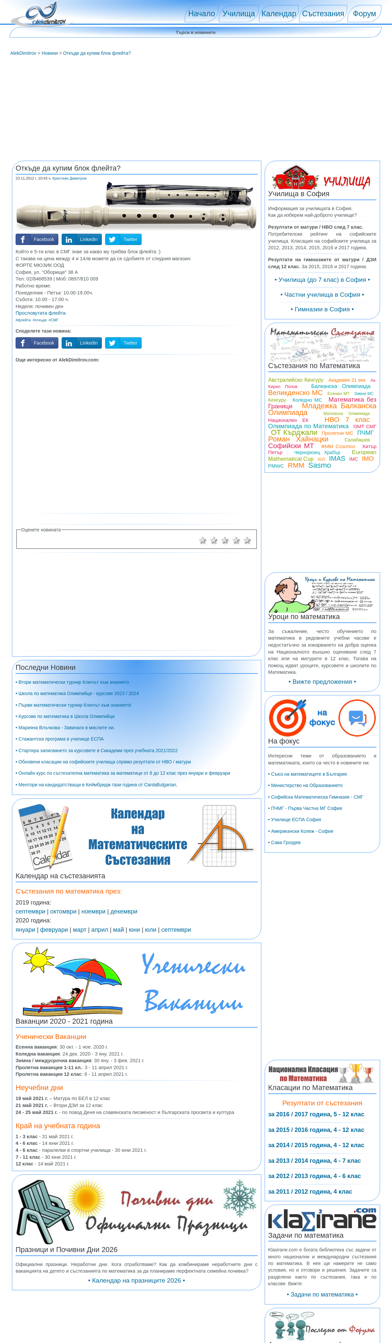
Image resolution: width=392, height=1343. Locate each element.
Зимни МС (363, 393)
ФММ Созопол (338, 446)
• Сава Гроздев (284, 842)
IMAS (337, 458)
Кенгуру (277, 400)
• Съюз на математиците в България (307, 774)
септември (30, 911)
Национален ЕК (288, 420)
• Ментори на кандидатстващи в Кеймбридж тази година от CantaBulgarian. (96, 784)
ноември (93, 911)
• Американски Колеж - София (300, 831)
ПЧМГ (365, 433)
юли (150, 929)
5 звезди (247, 540)
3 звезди (224, 540)
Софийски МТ (291, 445)
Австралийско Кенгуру (295, 380)
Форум (364, 13)
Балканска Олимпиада (340, 386)
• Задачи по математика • (322, 1294)
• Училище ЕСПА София (294, 819)
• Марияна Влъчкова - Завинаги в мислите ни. (65, 727)
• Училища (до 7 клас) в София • (322, 279)
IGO (321, 459)
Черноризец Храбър (317, 452)
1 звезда (202, 540)
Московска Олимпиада (347, 413)
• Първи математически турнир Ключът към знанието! (73, 705)
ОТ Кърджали (294, 432)
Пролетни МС (337, 433)
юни (134, 929)
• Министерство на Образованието (305, 785)
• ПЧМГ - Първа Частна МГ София (305, 808)
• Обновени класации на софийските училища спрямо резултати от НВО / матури (103, 761)
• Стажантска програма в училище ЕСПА (60, 739)
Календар (279, 13)
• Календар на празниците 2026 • (136, 1280)
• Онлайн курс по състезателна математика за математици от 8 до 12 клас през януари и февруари (123, 773)
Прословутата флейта (41, 313)
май (118, 929)
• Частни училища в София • (322, 294)
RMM (296, 465)
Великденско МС (295, 392)
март (80, 929)
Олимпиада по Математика (308, 426)
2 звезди (214, 540)
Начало (201, 13)
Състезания (323, 13)
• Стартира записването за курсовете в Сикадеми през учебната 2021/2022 (96, 750)
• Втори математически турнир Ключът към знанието (72, 682)
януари (25, 929)
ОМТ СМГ (364, 426)
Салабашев (357, 439)
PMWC (276, 466)
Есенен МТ (338, 393)
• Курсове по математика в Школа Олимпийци (65, 716)
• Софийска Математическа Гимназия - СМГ (315, 797)
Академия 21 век (346, 380)
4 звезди (236, 540)
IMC (353, 459)
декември (123, 911)
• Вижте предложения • (322, 681)
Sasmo (319, 465)
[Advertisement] (196, 109)
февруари (54, 929)
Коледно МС (307, 400)
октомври (63, 911)
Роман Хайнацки (298, 439)
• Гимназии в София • (322, 309)
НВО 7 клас (347, 419)
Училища (239, 13)
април (99, 929)
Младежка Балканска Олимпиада (322, 409)
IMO (368, 458)
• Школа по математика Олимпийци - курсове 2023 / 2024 (77, 693)
